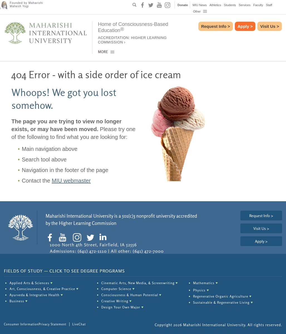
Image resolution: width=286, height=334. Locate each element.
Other (200, 11)
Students (230, 5)
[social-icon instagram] (167, 5)
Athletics (215, 5)
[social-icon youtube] (159, 5)
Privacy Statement (52, 324)
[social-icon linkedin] (104, 237)
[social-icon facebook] (142, 5)
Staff (269, 5)
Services (244, 5)
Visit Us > (261, 228)
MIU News (200, 5)
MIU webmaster (71, 181)
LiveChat (79, 324)
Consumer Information (21, 324)
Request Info (215, 26)
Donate (182, 5)
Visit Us (269, 26)
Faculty (258, 5)
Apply (245, 26)
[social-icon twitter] (151, 5)
